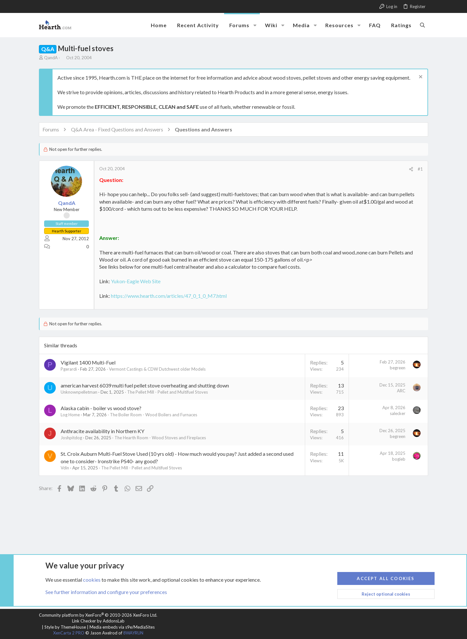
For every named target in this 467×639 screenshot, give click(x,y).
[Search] (422, 25)
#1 (420, 169)
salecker (397, 413)
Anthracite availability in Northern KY (102, 431)
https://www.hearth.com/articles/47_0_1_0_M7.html (169, 296)
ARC (401, 390)
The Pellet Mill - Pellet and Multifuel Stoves (167, 392)
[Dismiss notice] (420, 77)
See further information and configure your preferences (106, 592)
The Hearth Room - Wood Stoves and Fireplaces (160, 437)
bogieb (398, 459)
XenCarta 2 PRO (68, 632)
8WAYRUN (133, 632)
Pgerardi (69, 369)
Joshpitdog (71, 437)
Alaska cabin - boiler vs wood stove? (101, 408)
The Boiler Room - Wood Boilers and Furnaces (153, 414)
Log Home (70, 414)
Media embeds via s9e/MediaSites (122, 627)
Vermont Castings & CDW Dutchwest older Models (157, 369)
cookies (92, 579)
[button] (255, 25)
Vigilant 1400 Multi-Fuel (88, 362)
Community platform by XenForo (98, 615)
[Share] (411, 169)
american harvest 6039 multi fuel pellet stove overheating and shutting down (145, 385)
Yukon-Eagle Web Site (136, 281)
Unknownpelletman (79, 392)
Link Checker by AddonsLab (98, 620)
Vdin (65, 467)
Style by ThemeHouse (65, 627)
